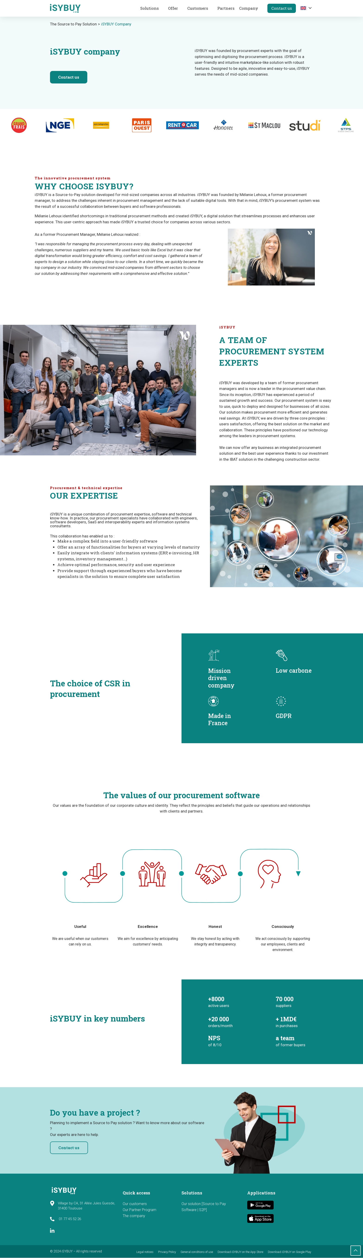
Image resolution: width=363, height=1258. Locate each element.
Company (248, 8)
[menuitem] (303, 8)
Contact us (281, 8)
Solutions (149, 8)
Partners (226, 8)
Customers (197, 8)
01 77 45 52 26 (65, 1219)
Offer (173, 8)
